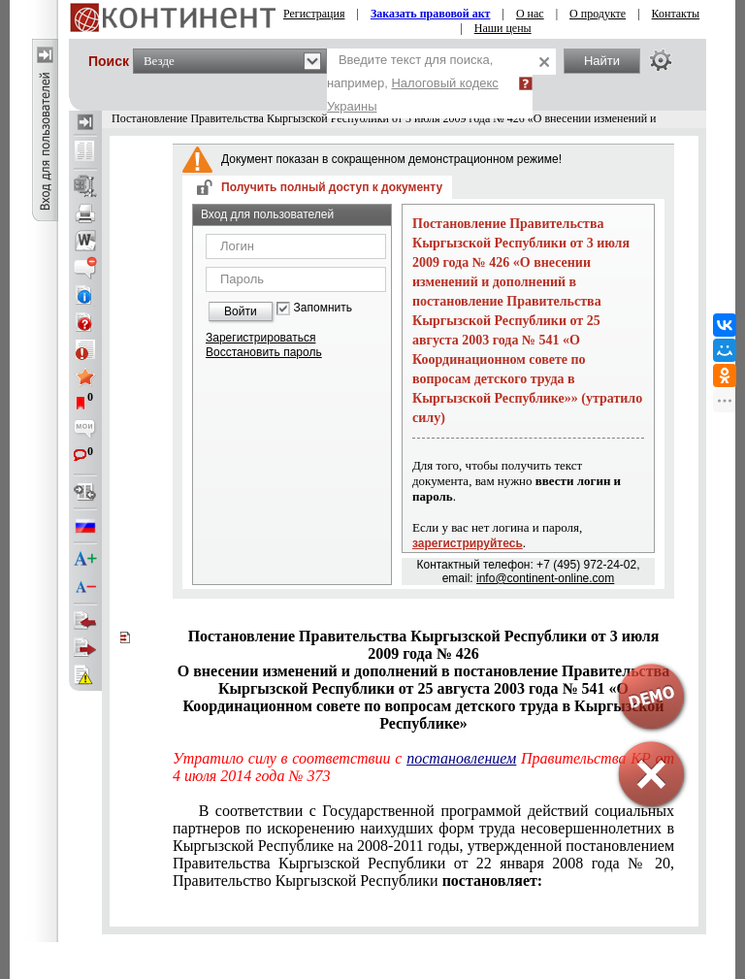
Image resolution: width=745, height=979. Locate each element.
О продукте (597, 13)
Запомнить (323, 308)
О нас (530, 13)
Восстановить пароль (264, 352)
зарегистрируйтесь (467, 543)
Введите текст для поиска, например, (413, 83)
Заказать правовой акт (431, 13)
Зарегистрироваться (260, 337)
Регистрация (314, 13)
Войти (240, 311)
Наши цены (503, 28)
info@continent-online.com (545, 578)
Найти (602, 60)
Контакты (676, 13)
